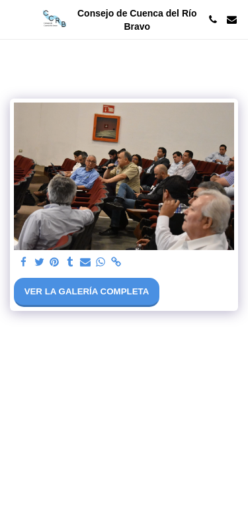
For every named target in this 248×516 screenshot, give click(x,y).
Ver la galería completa (86, 291)
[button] (14, 19)
